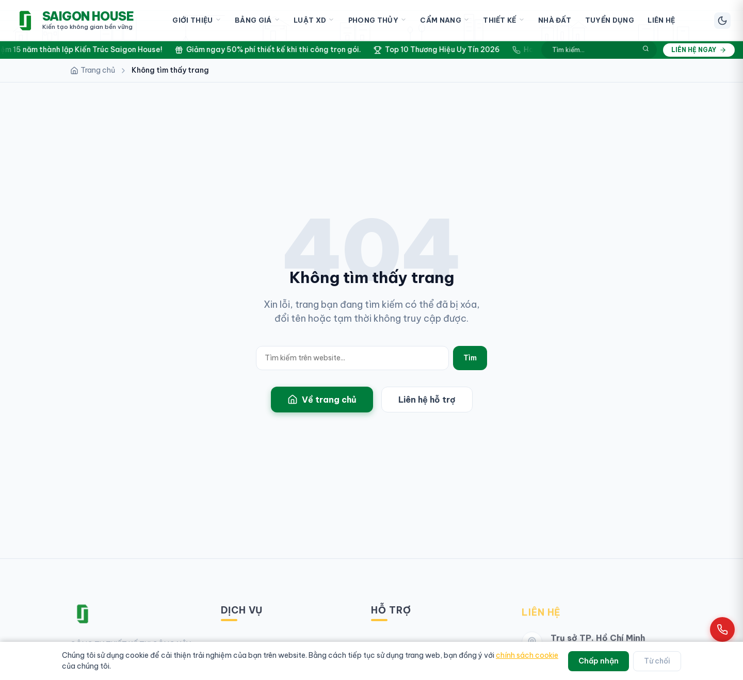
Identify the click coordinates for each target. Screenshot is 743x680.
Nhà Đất (554, 20)
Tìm (470, 357)
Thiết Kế (504, 20)
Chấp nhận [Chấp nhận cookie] (598, 661)
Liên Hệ (661, 20)
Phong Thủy (377, 20)
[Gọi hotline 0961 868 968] (722, 629)
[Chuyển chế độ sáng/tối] (722, 20)
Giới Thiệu (196, 20)
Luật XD (314, 20)
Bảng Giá (257, 20)
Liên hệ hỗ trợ (427, 399)
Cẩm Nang (445, 20)
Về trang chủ (322, 399)
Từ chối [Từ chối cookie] (657, 661)
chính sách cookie (527, 655)
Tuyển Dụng (609, 20)
